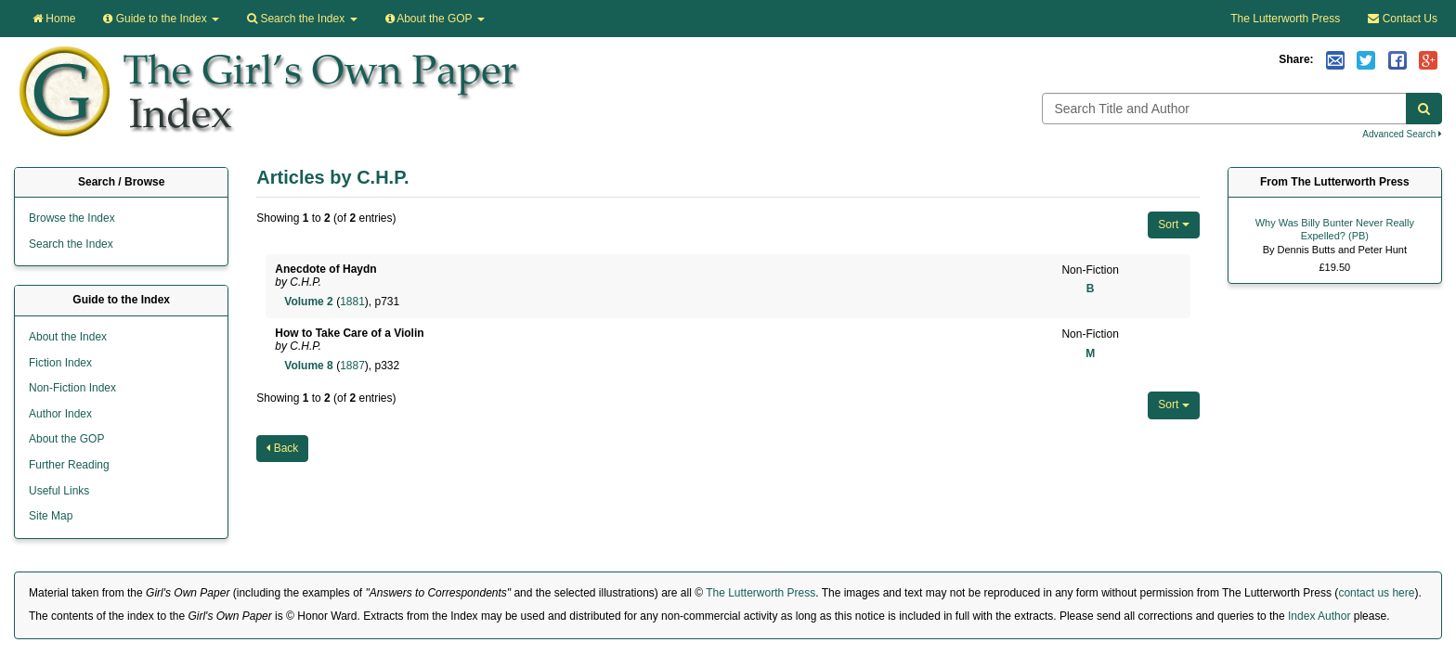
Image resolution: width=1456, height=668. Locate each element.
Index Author (1319, 616)
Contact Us (1402, 18)
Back (282, 448)
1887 (352, 365)
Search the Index (71, 244)
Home (53, 18)
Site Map (50, 515)
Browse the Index (72, 218)
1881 (352, 301)
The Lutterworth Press (1285, 18)
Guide (161, 18)
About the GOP (435, 18)
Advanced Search (1402, 134)
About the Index (68, 336)
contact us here (1376, 592)
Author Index (60, 413)
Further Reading (69, 464)
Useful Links (59, 490)
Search (302, 18)
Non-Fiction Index (72, 387)
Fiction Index (60, 362)
